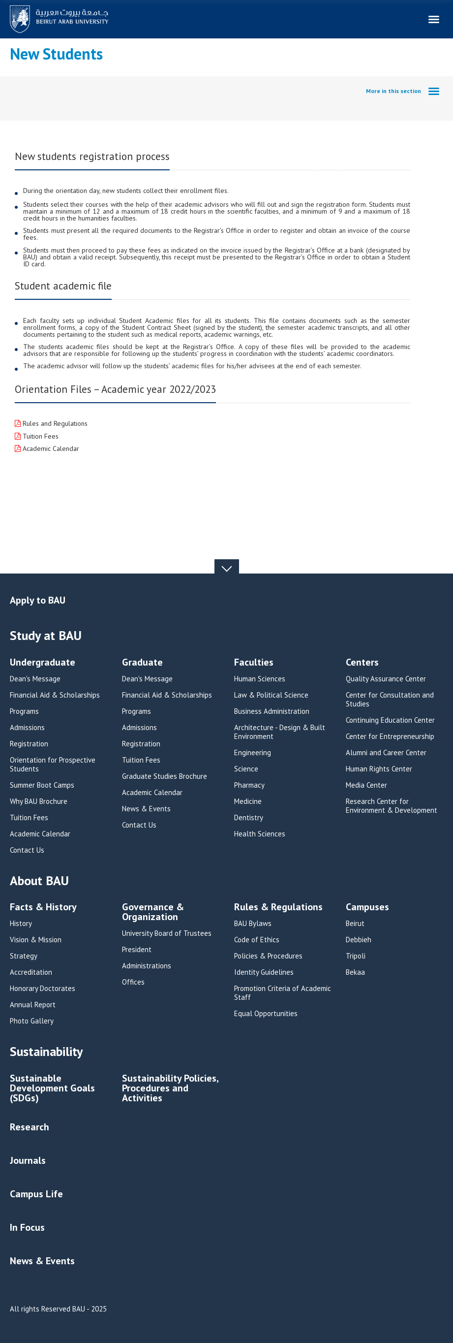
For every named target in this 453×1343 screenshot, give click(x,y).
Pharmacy (249, 785)
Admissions (27, 727)
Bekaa (355, 972)
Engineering (252, 752)
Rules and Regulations (54, 423)
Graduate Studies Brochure (164, 776)
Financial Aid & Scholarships (55, 695)
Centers (362, 663)
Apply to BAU (37, 600)
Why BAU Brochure (38, 801)
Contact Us (27, 850)
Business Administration (271, 711)
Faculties (253, 663)
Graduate (142, 663)
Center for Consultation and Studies (390, 699)
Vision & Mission (35, 939)
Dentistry (248, 817)
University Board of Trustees (166, 933)
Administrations (146, 965)
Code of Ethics (256, 939)
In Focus (27, 1227)
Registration (29, 743)
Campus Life (36, 1193)
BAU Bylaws (253, 923)
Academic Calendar (50, 448)
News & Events (146, 808)
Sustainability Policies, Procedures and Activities (170, 1088)
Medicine (248, 801)
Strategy (23, 956)
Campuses (367, 907)
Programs (24, 711)
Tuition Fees (40, 436)
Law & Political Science (271, 695)
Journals (28, 1160)
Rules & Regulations (278, 907)
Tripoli (355, 956)
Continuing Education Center (390, 720)
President (136, 949)
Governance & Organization (153, 912)
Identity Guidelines (264, 972)
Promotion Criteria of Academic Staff (282, 993)
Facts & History (43, 907)
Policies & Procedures (268, 956)
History (21, 923)
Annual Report (33, 1004)
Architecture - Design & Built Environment (279, 732)
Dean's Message (35, 678)
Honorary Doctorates (42, 988)
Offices (133, 982)
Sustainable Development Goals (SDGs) (52, 1088)
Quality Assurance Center (386, 678)
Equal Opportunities (266, 1013)
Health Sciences (259, 834)
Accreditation (31, 972)
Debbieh (358, 939)
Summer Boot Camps (42, 785)
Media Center (366, 785)
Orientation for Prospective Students (52, 764)
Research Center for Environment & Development (391, 806)
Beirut (355, 923)
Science (246, 769)
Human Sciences (259, 678)
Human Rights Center (379, 769)
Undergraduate (42, 663)
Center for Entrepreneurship (390, 736)
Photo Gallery (32, 1021)
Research (29, 1126)
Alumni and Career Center (386, 752)
